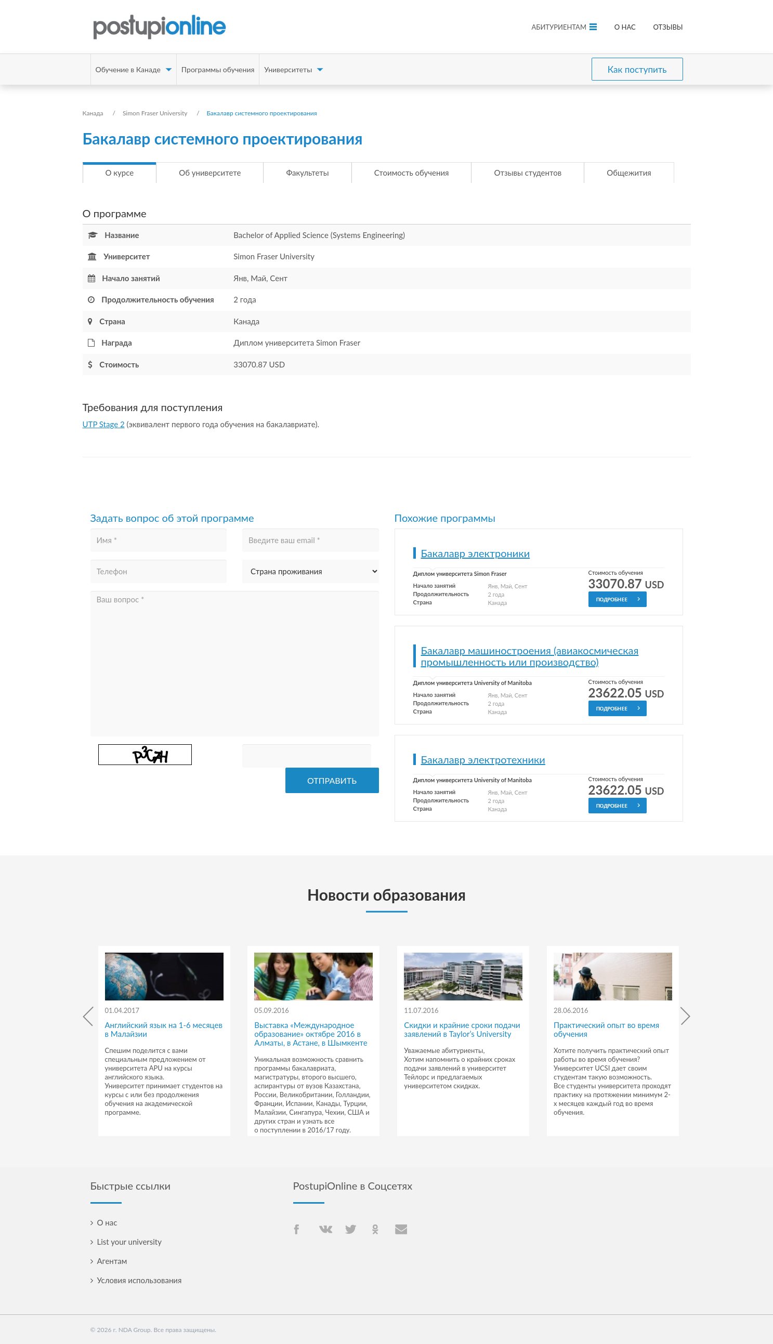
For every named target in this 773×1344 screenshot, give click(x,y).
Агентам (112, 1261)
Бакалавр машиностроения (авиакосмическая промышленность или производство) (530, 656)
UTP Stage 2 (104, 424)
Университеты (288, 69)
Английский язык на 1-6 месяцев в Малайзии (163, 1029)
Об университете (210, 172)
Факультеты (307, 172)
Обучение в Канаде (128, 69)
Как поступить (637, 69)
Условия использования (139, 1280)
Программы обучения (218, 69)
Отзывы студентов (527, 172)
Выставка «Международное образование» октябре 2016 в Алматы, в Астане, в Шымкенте (310, 1033)
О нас (625, 27)
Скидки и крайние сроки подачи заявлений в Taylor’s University (462, 1029)
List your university (129, 1241)
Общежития (629, 172)
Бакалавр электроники (475, 553)
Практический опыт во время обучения (606, 1029)
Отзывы (668, 27)
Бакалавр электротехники (483, 759)
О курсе (120, 172)
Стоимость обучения (411, 172)
